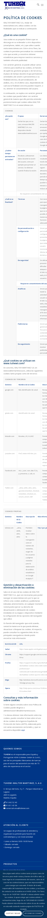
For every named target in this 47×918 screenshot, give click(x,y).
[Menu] (42, 5)
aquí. (23, 730)
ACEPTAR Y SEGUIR (13, 913)
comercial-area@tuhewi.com (17, 808)
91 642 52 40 (11, 802)
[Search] (37, 5)
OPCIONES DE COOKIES (32, 913)
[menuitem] (37, 5)
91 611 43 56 (11, 805)
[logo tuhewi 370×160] (20, 5)
